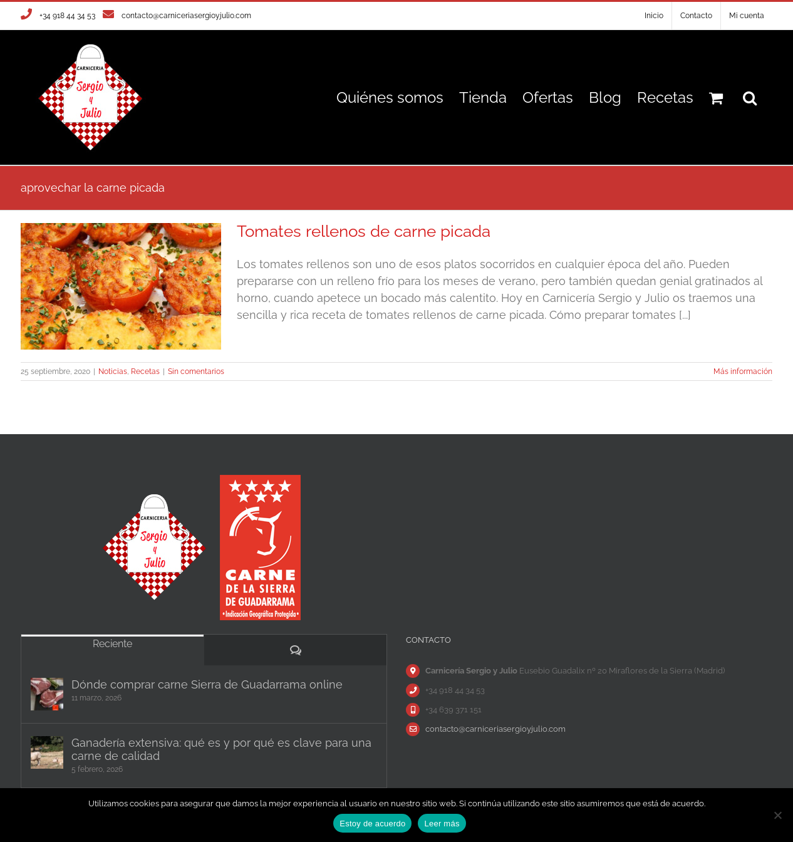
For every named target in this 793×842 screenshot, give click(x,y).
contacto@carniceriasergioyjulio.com (186, 15)
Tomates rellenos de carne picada (363, 231)
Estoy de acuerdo (372, 823)
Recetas (145, 371)
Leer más (441, 823)
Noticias (112, 371)
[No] (777, 815)
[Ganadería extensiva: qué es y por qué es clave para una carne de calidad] (47, 752)
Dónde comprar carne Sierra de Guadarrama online (207, 684)
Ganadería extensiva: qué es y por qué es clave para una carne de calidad (221, 749)
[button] (750, 97)
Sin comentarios (196, 371)
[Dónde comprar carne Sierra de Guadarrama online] (47, 694)
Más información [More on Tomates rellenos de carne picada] (742, 371)
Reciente (112, 644)
